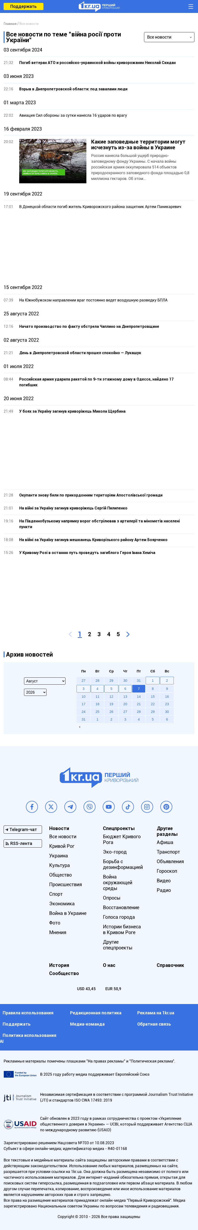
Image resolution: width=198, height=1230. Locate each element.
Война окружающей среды (117, 882)
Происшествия (65, 884)
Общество (60, 875)
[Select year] (35, 692)
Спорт (56, 894)
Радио (164, 890)
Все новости (62, 836)
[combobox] (169, 37)
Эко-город (115, 852)
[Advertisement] (99, 247)
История (59, 965)
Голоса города (119, 917)
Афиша (165, 842)
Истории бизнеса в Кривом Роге (122, 929)
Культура (59, 865)
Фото (54, 923)
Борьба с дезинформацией (123, 864)
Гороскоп (167, 871)
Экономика (62, 904)
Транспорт (168, 852)
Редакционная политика (95, 1012)
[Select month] (45, 681)
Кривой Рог (61, 846)
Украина (58, 856)
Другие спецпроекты (117, 945)
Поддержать (23, 6)
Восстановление (121, 907)
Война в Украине (67, 913)
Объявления (170, 861)
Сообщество (64, 973)
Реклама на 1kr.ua (155, 1012)
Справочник (170, 965)
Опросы (111, 898)
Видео (164, 881)
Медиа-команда (87, 1024)
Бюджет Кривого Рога (122, 839)
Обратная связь (154, 1024)
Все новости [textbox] (159, 37)
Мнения (57, 932)
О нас (109, 965)
